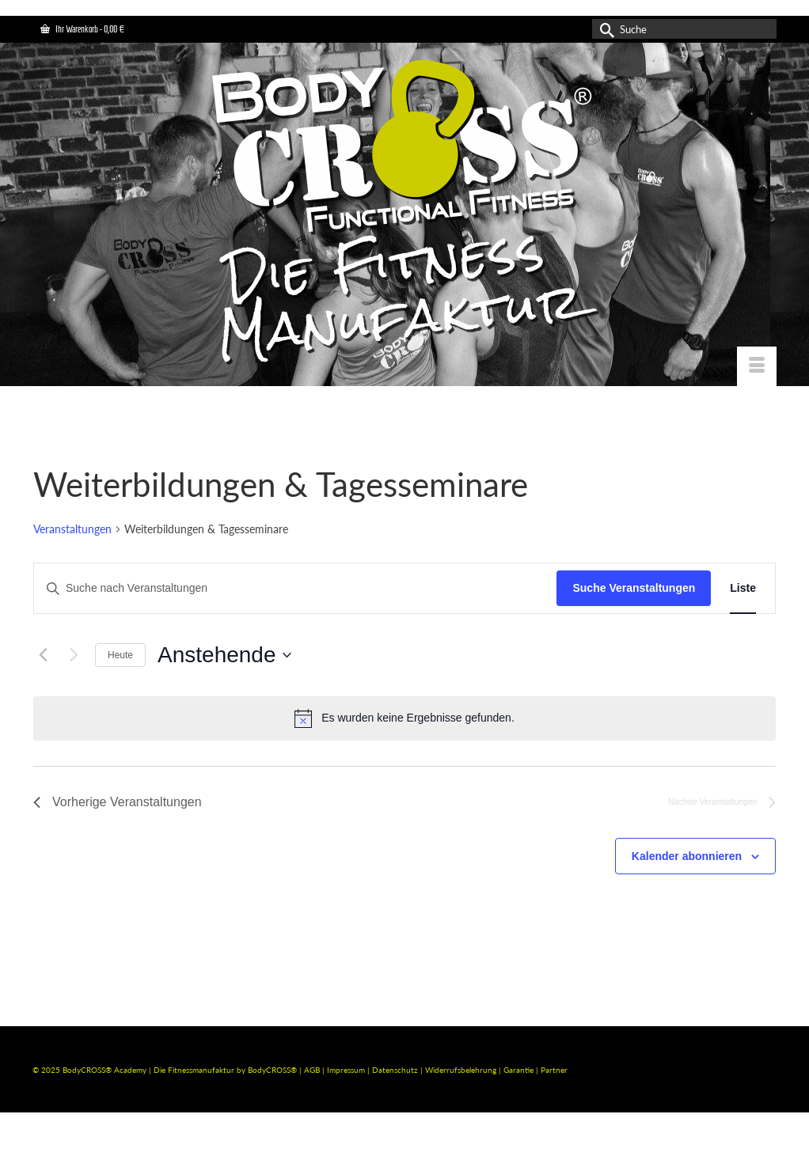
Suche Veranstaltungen (633, 588)
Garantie (519, 1069)
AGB (312, 1069)
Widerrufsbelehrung (462, 1069)
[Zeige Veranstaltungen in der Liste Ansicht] (743, 588)
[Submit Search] (604, 29)
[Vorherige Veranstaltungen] (42, 655)
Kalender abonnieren (687, 856)
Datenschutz (396, 1069)
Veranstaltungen (72, 529)
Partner (554, 1069)
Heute (120, 655)
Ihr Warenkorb (82, 29)
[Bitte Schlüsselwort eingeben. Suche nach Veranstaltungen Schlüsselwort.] (295, 588)
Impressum (346, 1069)
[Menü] (757, 366)
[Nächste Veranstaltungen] (73, 655)
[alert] (404, 718)
